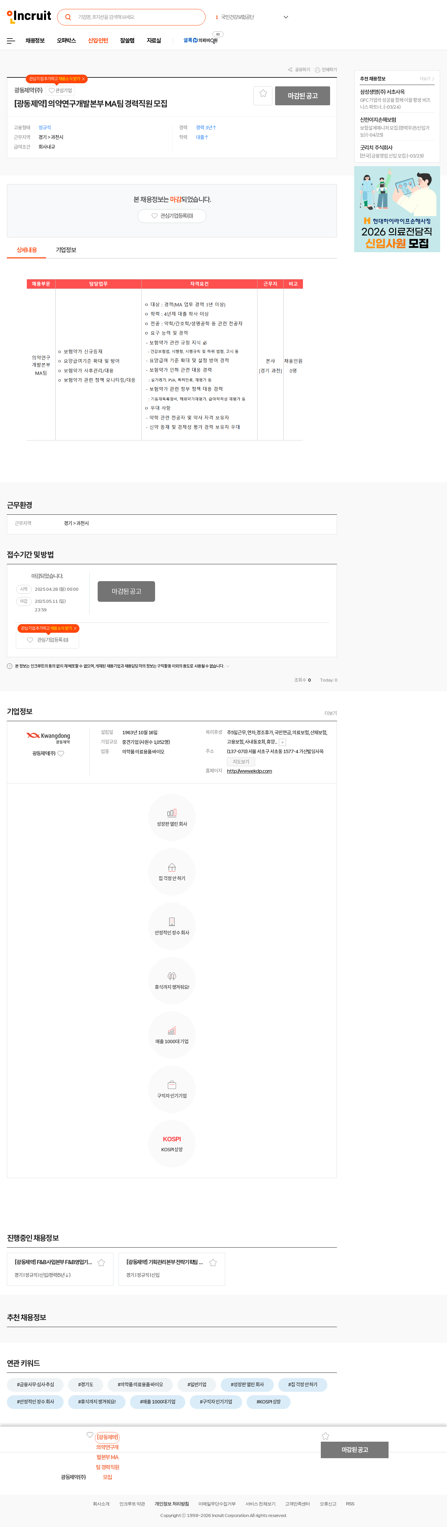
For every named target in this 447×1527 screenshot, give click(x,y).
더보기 (331, 713)
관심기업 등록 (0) (47, 640)
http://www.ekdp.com (249, 771)
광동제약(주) (28, 90)
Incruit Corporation (230, 1515)
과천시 (82, 523)
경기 (68, 523)
